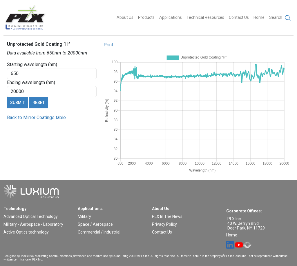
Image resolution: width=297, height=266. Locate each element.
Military (84, 216)
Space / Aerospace (95, 224)
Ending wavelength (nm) (31, 82)
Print (108, 45)
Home (259, 17)
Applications (170, 17)
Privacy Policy (164, 224)
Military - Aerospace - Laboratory (33, 224)
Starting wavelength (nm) (32, 64)
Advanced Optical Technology (30, 216)
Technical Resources (205, 17)
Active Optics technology (26, 232)
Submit (17, 102)
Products (146, 17)
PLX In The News (167, 216)
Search (280, 17)
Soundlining (120, 256)
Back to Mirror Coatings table (36, 117)
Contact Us (239, 17)
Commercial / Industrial (99, 232)
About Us (125, 17)
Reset (38, 102)
